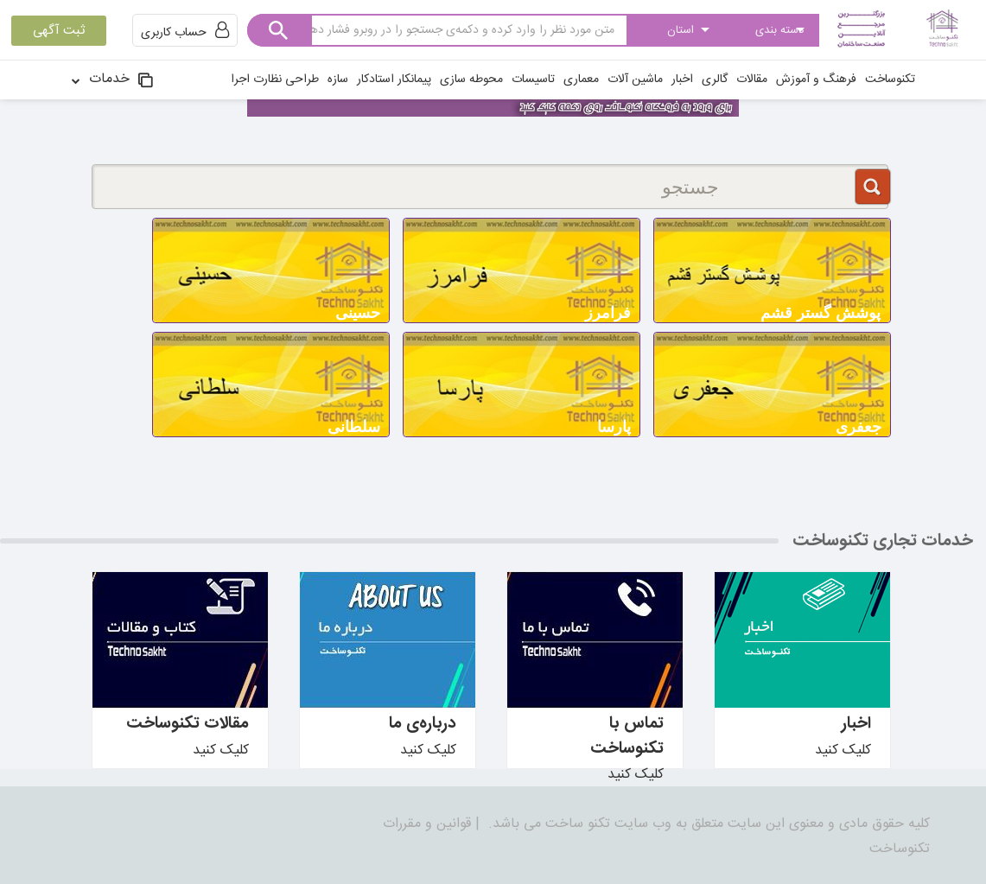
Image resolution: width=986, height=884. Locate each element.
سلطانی (354, 427)
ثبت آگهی (59, 30)
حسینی (357, 312)
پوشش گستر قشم (820, 312)
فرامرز (608, 312)
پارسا (614, 427)
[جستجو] (490, 186)
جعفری (858, 427)
